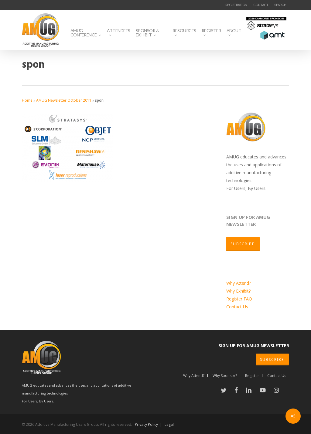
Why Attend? (238, 283)
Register (235, 299)
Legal (169, 424)
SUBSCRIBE (272, 359)
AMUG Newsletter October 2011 (63, 100)
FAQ (248, 299)
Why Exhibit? (238, 291)
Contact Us (237, 307)
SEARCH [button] (280, 5)
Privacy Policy (146, 424)
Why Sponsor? (225, 375)
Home (27, 100)
